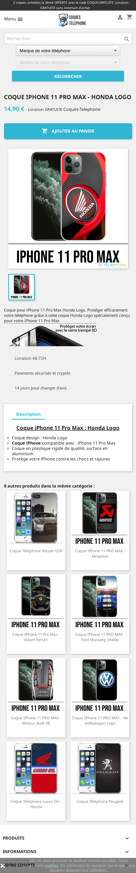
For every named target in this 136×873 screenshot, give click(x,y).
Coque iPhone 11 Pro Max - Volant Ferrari (36, 637)
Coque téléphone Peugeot (100, 801)
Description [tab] (28, 414)
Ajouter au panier (68, 131)
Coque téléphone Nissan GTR (36, 550)
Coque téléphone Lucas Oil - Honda (36, 804)
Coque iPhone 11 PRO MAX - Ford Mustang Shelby (100, 637)
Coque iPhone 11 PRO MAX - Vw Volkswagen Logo (100, 720)
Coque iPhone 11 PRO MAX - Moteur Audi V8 (36, 720)
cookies (51, 865)
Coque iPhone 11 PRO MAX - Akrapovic (100, 553)
